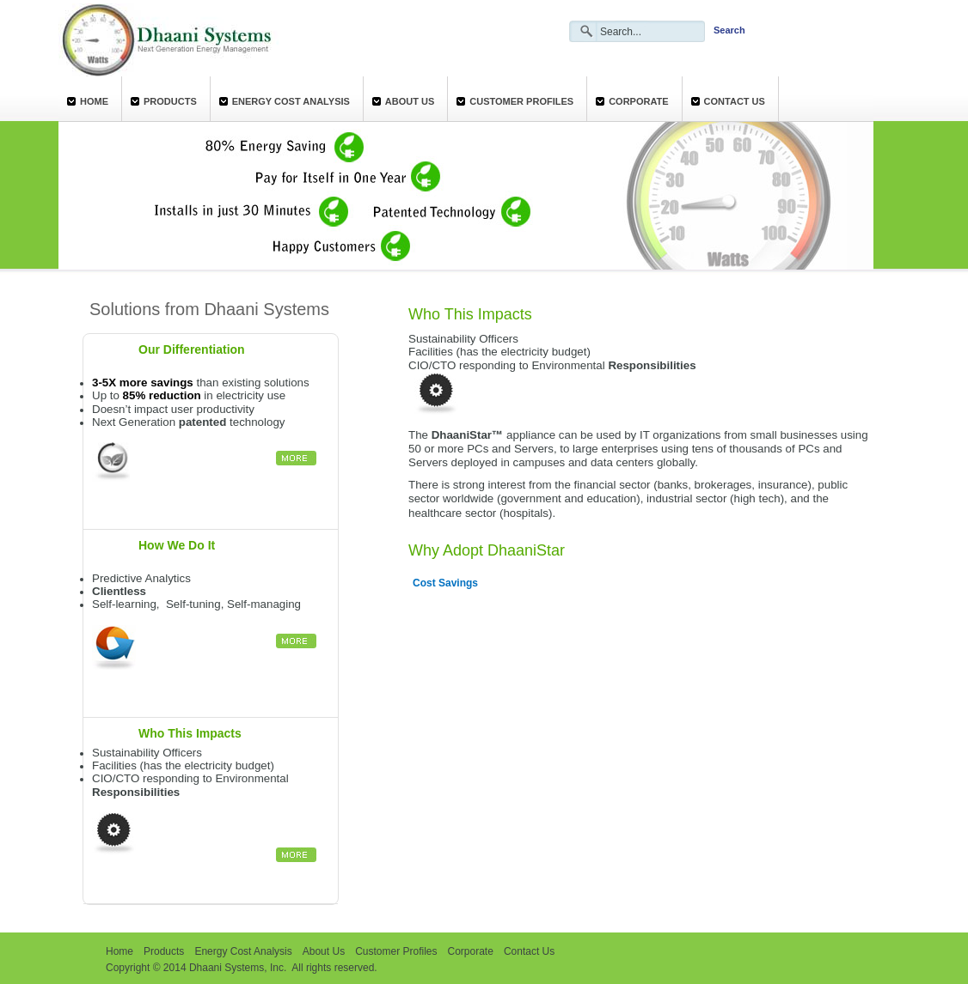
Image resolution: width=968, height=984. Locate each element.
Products (170, 101)
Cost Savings (445, 583)
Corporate (638, 101)
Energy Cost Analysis (291, 101)
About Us (409, 101)
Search (729, 30)
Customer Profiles (521, 101)
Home (94, 101)
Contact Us (734, 101)
